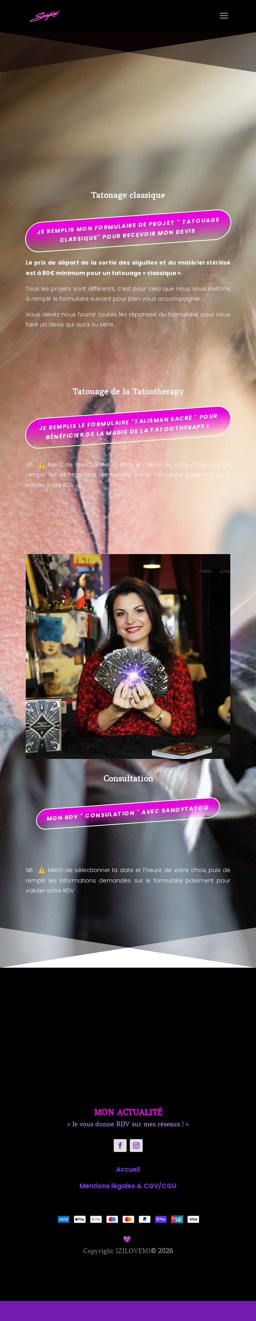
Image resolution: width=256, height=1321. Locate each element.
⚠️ (41, 465)
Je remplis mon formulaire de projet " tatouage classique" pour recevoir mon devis (128, 229)
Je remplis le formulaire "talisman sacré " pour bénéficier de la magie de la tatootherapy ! (128, 426)
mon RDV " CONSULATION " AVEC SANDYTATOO (128, 813)
